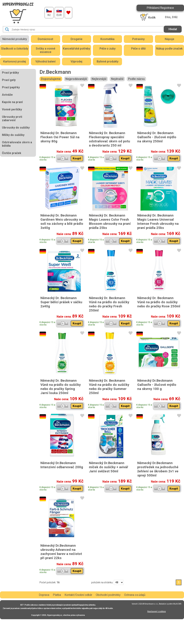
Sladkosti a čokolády (14, 48)
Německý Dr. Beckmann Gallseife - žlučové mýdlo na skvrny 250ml (156, 137)
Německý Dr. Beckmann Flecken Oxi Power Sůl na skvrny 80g (59, 137)
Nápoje (169, 39)
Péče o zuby (108, 48)
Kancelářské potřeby (76, 48)
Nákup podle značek (169, 48)
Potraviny (138, 39)
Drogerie (76, 39)
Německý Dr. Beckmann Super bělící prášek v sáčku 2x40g (61, 302)
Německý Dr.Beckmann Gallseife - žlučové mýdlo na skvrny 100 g (156, 385)
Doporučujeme (51, 79)
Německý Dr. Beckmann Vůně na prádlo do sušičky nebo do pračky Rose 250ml (158, 302)
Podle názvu (136, 79)
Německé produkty (14, 39)
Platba (57, 595)
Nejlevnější (99, 79)
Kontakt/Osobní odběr (78, 595)
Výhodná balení (45, 61)
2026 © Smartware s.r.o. (148, 604)
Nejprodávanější (76, 79)
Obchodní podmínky (108, 595)
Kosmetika (107, 39)
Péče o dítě (138, 48)
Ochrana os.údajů (134, 595)
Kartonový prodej (14, 61)
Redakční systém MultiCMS (170, 604)
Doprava (44, 595)
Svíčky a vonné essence (45, 50)
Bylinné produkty (107, 61)
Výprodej (76, 61)
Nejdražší (117, 79)
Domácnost (45, 39)
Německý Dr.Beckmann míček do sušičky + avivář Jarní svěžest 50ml (108, 467)
